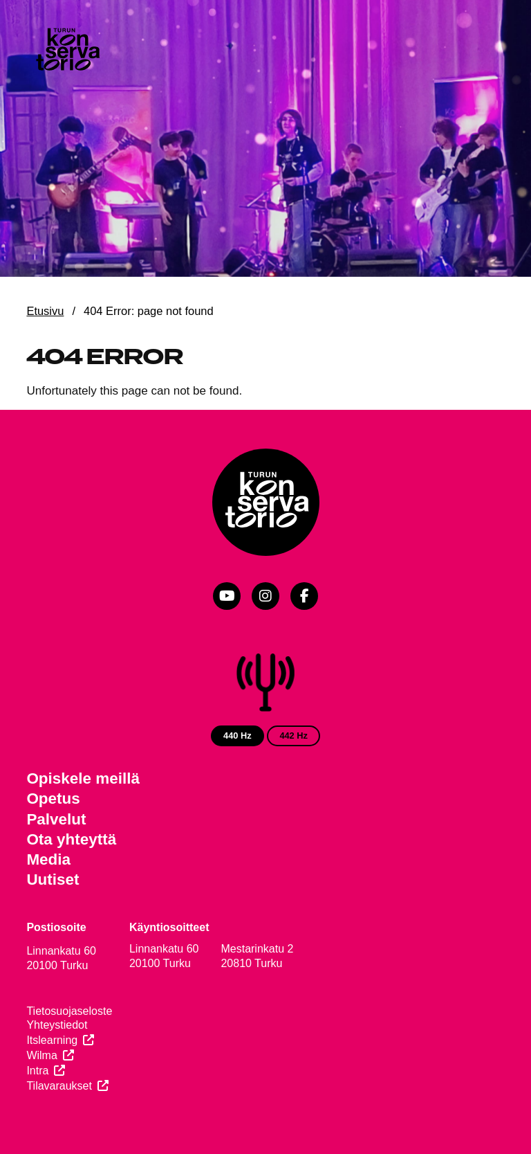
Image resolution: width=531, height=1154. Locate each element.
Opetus (53, 798)
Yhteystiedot (56, 1025)
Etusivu (45, 311)
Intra (37, 1070)
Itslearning (51, 1040)
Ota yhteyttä (71, 839)
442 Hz (293, 735)
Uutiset (52, 879)
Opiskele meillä (83, 778)
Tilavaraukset (59, 1086)
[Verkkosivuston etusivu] (67, 51)
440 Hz (237, 735)
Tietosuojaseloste (69, 1011)
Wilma (41, 1055)
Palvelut (56, 819)
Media (48, 859)
